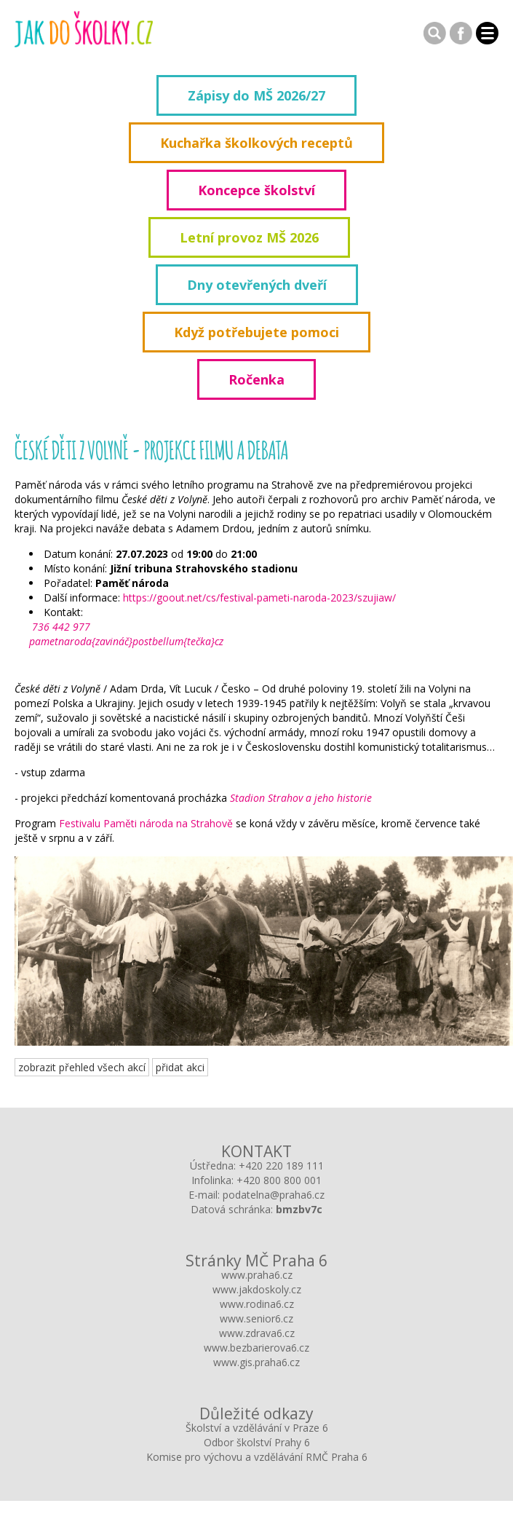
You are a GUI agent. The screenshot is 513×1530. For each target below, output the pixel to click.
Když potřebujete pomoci (256, 332)
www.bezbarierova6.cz (256, 1347)
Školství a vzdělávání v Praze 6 (257, 1428)
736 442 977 (59, 627)
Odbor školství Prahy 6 (257, 1442)
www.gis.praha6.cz (256, 1362)
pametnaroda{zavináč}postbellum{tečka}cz (126, 641)
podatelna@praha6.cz (274, 1195)
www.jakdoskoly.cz (256, 1289)
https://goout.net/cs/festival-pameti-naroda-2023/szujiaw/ (259, 597)
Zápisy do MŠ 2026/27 (256, 95)
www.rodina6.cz (257, 1304)
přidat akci (180, 1067)
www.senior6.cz (256, 1318)
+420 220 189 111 (281, 1165)
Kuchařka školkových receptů (256, 142)
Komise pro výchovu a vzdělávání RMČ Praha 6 (256, 1457)
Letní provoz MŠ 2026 (249, 237)
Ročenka (256, 379)
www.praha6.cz (257, 1275)
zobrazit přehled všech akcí (82, 1067)
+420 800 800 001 (279, 1180)
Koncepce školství (256, 190)
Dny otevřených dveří (257, 284)
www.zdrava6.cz (257, 1333)
